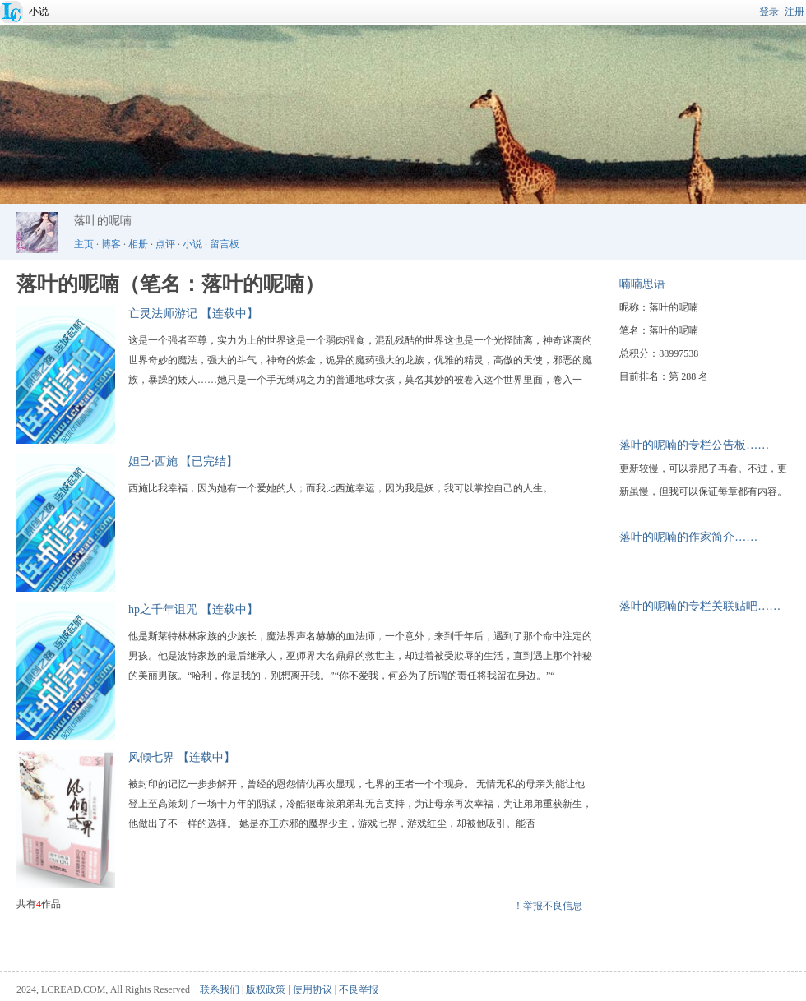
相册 (138, 244)
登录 (769, 11)
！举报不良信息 (547, 905)
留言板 (224, 244)
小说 (39, 11)
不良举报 (358, 989)
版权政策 (265, 989)
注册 (794, 11)
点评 (165, 244)
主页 (84, 244)
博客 (111, 244)
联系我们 (219, 989)
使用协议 (312, 989)
